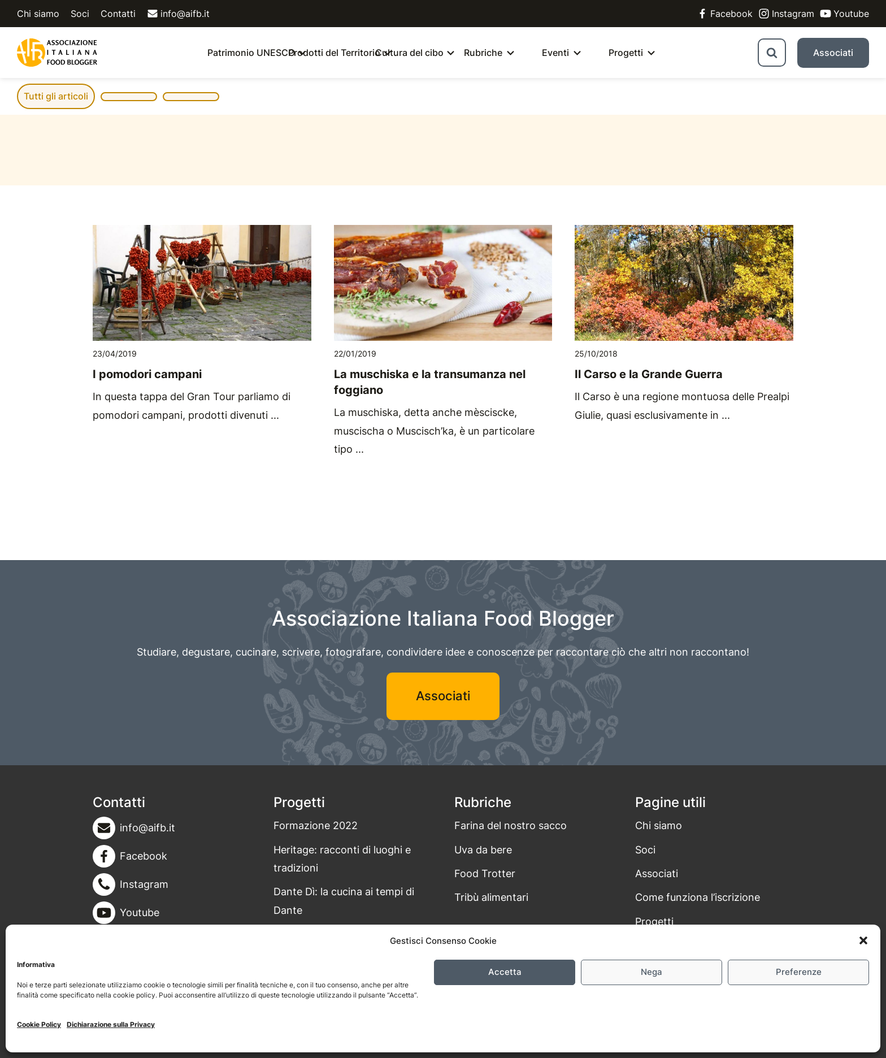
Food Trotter (484, 873)
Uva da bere (483, 850)
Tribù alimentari (491, 897)
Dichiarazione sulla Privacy (111, 1024)
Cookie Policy (39, 1024)
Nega (651, 971)
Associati (833, 52)
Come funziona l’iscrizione (697, 897)
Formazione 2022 (315, 825)
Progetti (626, 52)
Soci (80, 13)
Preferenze (799, 971)
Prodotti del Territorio (334, 52)
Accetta (505, 971)
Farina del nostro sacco (510, 825)
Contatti (118, 13)
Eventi (555, 52)
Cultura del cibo (409, 52)
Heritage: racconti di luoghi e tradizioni (342, 859)
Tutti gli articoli (56, 96)
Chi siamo (38, 13)
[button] (863, 940)
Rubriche (483, 52)
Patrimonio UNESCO (251, 52)
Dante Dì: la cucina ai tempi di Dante (343, 901)
